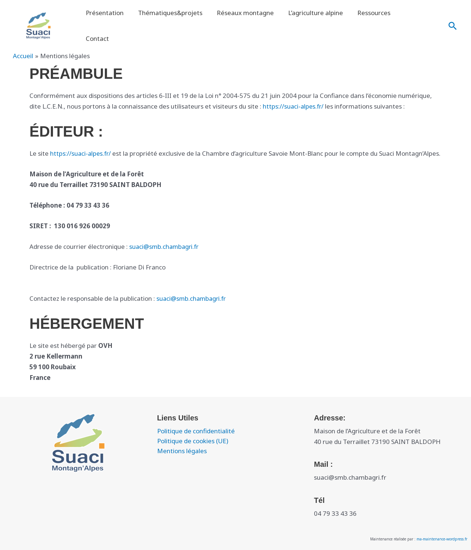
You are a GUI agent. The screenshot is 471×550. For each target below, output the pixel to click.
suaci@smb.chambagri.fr (165, 245)
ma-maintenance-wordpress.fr (442, 537)
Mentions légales (182, 449)
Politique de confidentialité (196, 430)
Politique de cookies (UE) (192, 440)
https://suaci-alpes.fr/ (294, 94)
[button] (452, 19)
